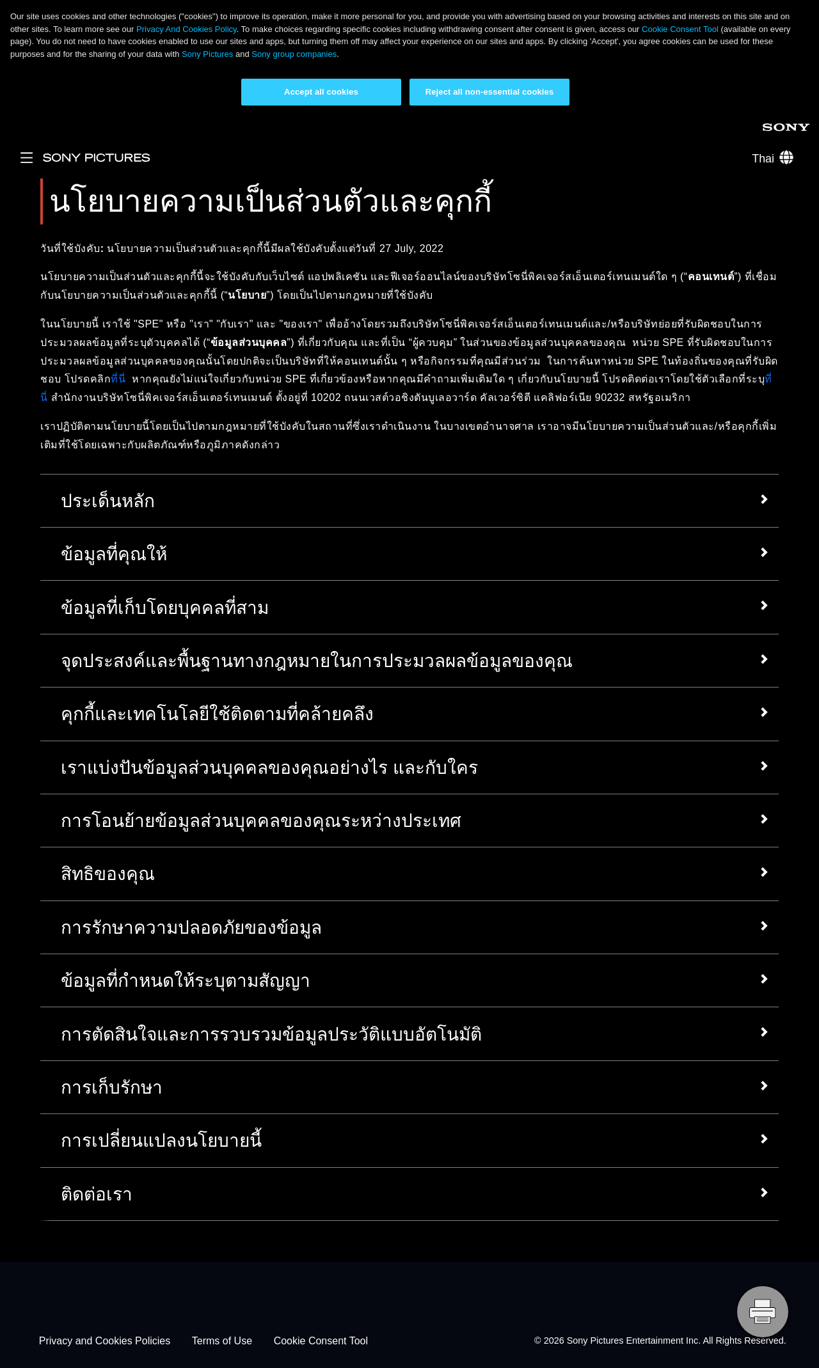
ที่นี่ (118, 378)
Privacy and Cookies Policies (104, 1340)
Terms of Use (222, 1340)
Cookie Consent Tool (680, 29)
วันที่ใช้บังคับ (70, 248)
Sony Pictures (207, 54)
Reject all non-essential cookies (489, 92)
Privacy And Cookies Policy (186, 29)
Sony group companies (294, 54)
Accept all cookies (321, 92)
